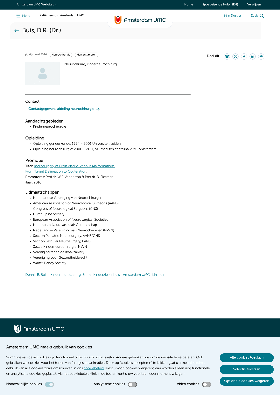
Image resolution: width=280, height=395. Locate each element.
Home (188, 4)
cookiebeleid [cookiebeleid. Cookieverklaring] (94, 368)
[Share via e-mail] (261, 56)
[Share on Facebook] (244, 56)
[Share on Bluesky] (227, 56)
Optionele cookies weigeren (246, 381)
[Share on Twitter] (235, 56)
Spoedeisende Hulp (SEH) (220, 4)
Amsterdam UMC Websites (35, 4)
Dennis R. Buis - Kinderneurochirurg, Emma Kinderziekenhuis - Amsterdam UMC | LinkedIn (95, 275)
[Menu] (22, 16)
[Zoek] (258, 16)
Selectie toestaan (246, 369)
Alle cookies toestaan (247, 357)
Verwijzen (254, 4)
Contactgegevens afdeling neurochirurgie (61, 109)
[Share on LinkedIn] (252, 56)
